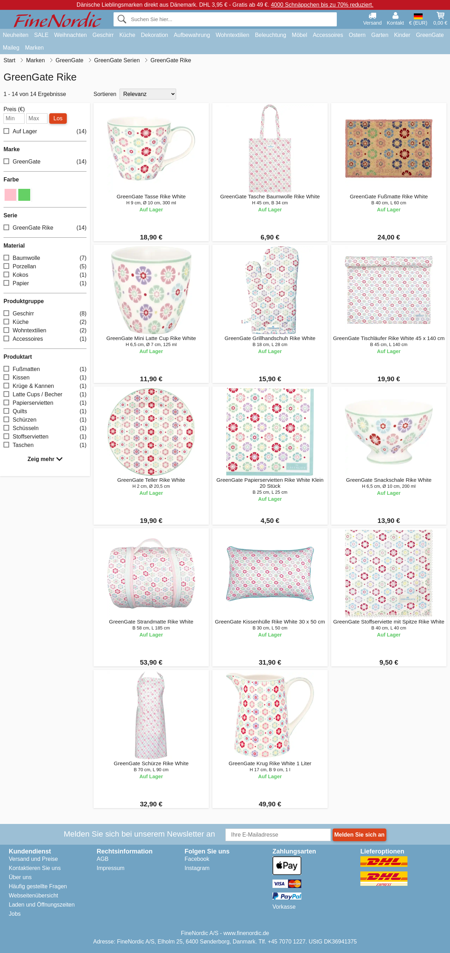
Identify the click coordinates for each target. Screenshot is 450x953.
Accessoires (328, 35)
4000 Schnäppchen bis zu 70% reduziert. (322, 5)
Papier (45, 283)
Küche (127, 35)
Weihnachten (70, 35)
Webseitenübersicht (33, 895)
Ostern (357, 35)
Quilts (45, 411)
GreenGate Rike (45, 227)
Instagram (197, 868)
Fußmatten (45, 369)
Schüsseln (45, 428)
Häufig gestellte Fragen (38, 886)
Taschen (45, 445)
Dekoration (154, 35)
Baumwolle (45, 258)
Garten (379, 35)
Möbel (299, 35)
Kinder (402, 35)
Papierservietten (45, 402)
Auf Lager (45, 131)
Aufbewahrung (192, 35)
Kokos (45, 274)
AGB (103, 859)
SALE (41, 35)
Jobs (15, 914)
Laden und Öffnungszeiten (42, 905)
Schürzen (45, 419)
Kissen (45, 377)
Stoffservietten (45, 436)
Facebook (197, 859)
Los (58, 118)
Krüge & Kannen (45, 386)
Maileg (11, 48)
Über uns (20, 877)
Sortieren (105, 94)
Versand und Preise (33, 859)
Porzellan (45, 266)
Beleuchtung (270, 35)
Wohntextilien (232, 35)
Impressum (110, 868)
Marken (34, 48)
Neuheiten (15, 35)
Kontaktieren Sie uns (35, 868)
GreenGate (430, 35)
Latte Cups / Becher (45, 394)
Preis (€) (14, 109)
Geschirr (103, 35)
